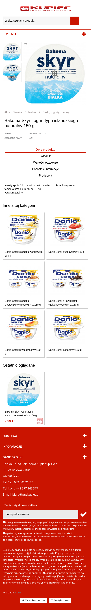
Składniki (45, 156)
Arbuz (17, 592)
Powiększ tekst (60, 600)
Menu (10, 34)
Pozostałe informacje (45, 169)
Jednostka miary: (13, 138)
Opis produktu (45, 149)
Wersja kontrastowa (33, 600)
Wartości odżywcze (45, 162)
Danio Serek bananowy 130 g (65, 349)
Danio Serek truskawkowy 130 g (66, 251)
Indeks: (8, 133)
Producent (45, 175)
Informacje (12, 446)
